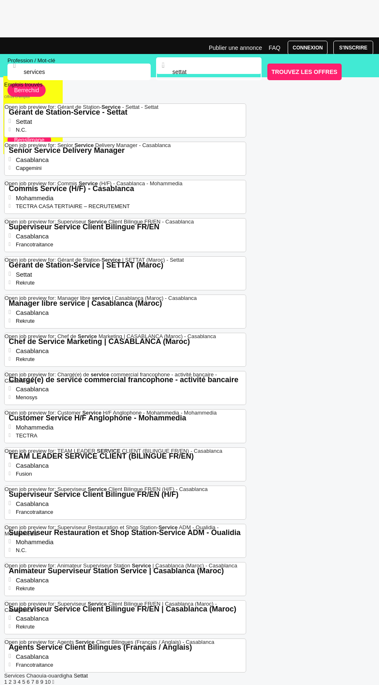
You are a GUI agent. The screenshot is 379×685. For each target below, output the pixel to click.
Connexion (308, 48)
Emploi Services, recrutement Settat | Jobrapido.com (27, 46)
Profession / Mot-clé (31, 60)
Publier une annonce (235, 47)
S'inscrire (353, 48)
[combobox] (209, 72)
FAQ (274, 47)
